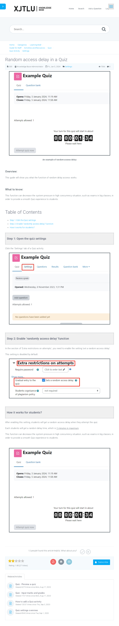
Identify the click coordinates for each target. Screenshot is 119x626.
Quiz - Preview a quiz (25, 584)
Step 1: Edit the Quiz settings (23, 220)
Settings (25, 51)
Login (108, 9)
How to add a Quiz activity (28, 601)
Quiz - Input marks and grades (30, 593)
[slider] (16, 561)
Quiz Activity (14, 51)
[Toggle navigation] (111, 6)
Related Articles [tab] (15, 576)
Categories (22, 45)
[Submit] (104, 29)
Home (12, 45)
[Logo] (32, 8)
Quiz (49, 48)
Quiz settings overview (26, 610)
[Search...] (59, 29)
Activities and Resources (34, 48)
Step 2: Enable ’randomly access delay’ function (31, 224)
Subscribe (101, 562)
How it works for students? (22, 227)
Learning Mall (35, 45)
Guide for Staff (15, 48)
